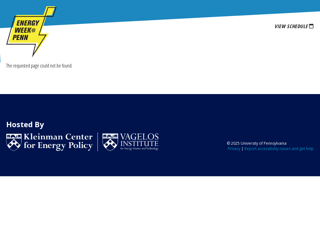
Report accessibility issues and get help (279, 148)
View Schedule (291, 26)
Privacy (234, 148)
